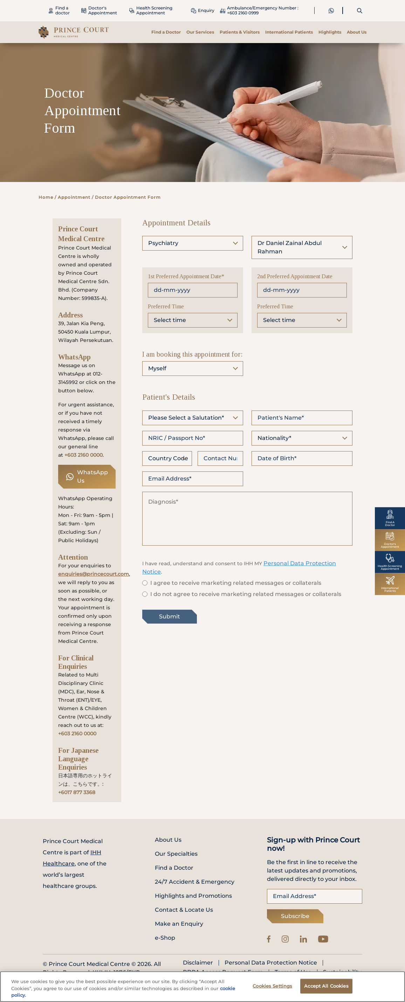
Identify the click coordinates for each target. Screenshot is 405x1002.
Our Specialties (176, 853)
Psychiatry (163, 243)
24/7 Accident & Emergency (194, 881)
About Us (356, 32)
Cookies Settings (272, 989)
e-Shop (165, 937)
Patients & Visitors (240, 32)
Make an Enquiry (179, 923)
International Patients (289, 32)
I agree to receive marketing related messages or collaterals (235, 583)
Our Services (200, 32)
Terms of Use (293, 972)
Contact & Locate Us (184, 909)
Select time (170, 320)
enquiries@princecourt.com (93, 574)
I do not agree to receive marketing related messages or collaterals (245, 594)
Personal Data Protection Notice (271, 963)
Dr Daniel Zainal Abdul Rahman (290, 247)
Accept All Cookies (326, 989)
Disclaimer (198, 963)
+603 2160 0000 (83, 455)
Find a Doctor (166, 32)
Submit (169, 616)
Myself (157, 368)
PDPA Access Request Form (223, 972)
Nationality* (274, 438)
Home (46, 197)
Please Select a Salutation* (186, 417)
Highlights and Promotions (193, 895)
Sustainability (342, 972)
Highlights (329, 32)
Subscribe (295, 916)
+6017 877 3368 (76, 792)
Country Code (168, 458)
